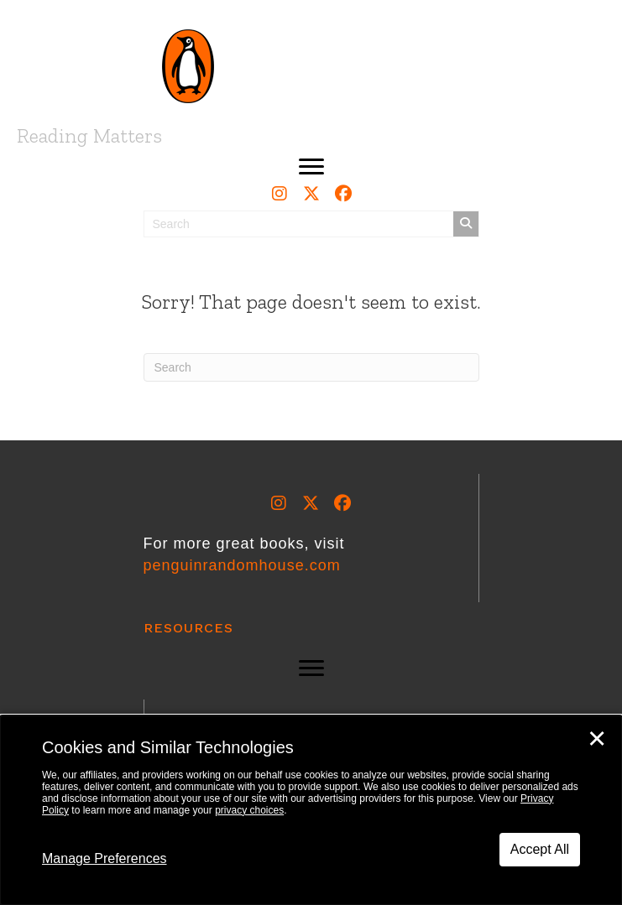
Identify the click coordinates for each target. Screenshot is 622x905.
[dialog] (311, 810)
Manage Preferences (104, 858)
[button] (311, 167)
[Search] (311, 367)
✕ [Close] (597, 739)
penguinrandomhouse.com (242, 565)
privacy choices (249, 810)
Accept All (539, 849)
